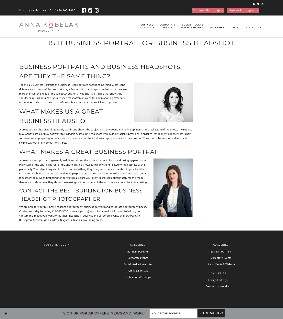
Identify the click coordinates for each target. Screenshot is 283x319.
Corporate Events (138, 258)
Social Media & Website (138, 264)
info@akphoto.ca (32, 10)
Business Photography (208, 10)
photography (75, 207)
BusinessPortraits (147, 26)
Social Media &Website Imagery (193, 26)
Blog (236, 27)
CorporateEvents (167, 26)
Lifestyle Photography (243, 10)
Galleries (217, 27)
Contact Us (253, 27)
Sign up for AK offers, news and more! (104, 313)
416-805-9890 (60, 211)
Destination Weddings (138, 277)
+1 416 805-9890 (62, 10)
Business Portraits (137, 252)
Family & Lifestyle (138, 271)
